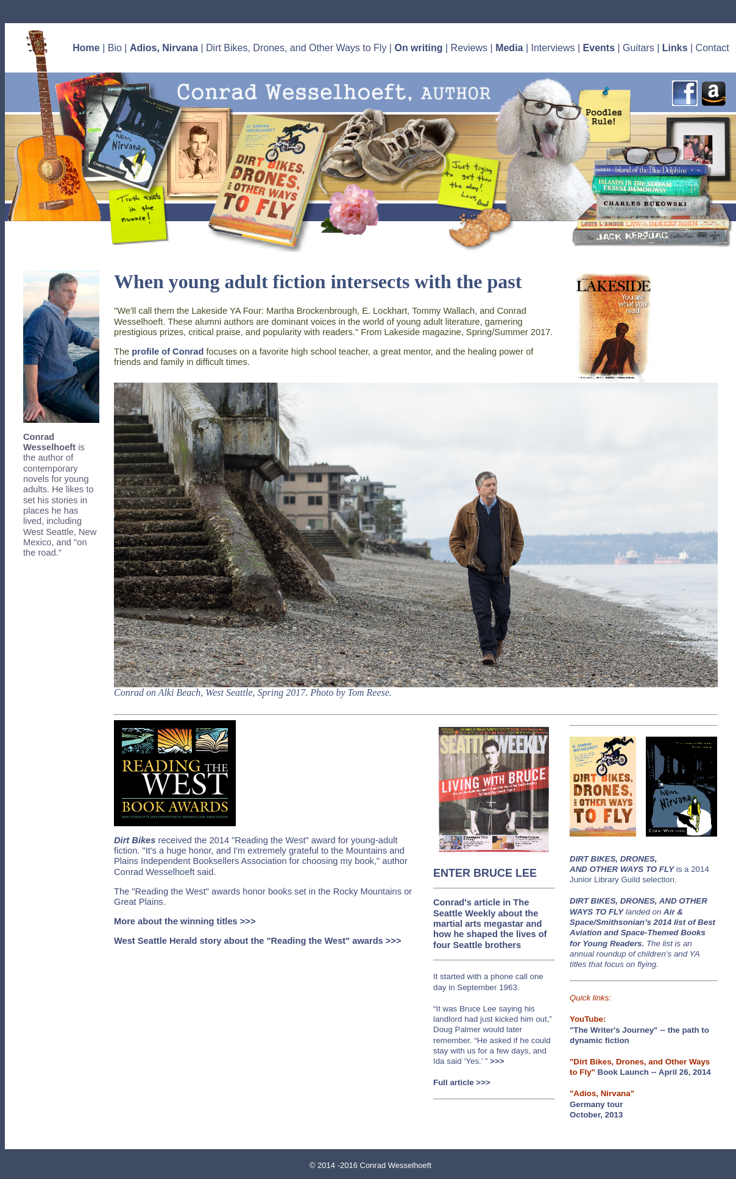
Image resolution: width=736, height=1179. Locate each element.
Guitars (638, 48)
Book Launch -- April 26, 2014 (654, 1072)
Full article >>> (461, 1082)
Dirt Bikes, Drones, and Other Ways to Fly (296, 48)
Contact (712, 48)
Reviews (469, 48)
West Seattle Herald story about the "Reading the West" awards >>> (258, 941)
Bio (115, 48)
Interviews (553, 48)
